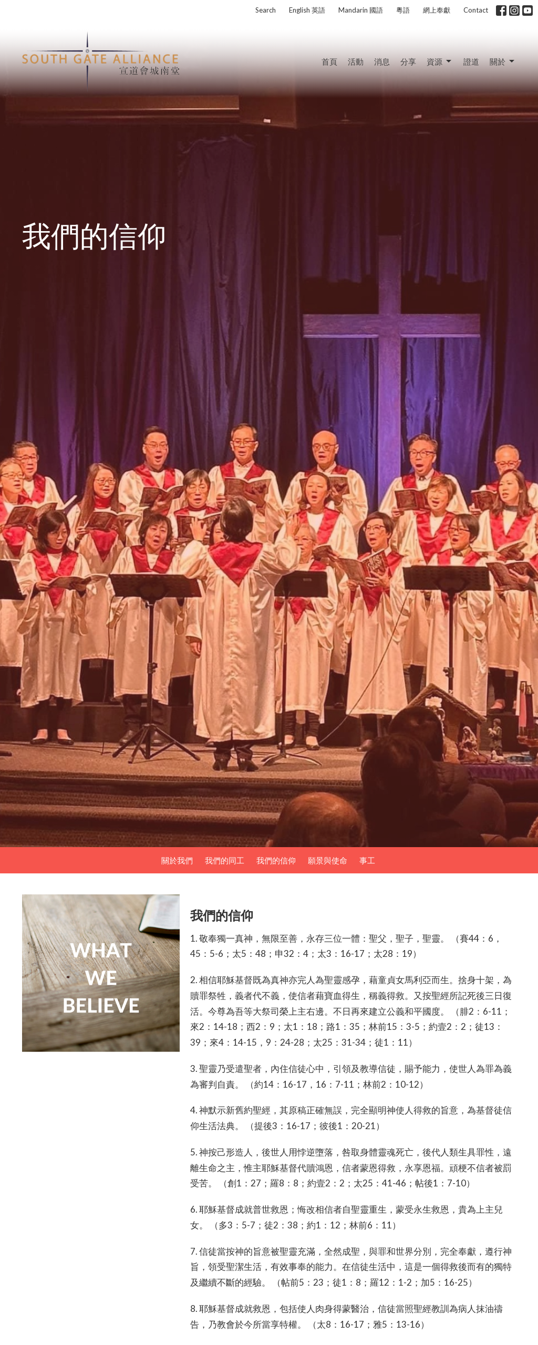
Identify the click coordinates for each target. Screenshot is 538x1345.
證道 (471, 61)
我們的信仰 (276, 860)
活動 (356, 61)
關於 (503, 61)
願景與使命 (327, 860)
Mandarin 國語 (360, 10)
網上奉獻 (436, 10)
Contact (475, 10)
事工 (367, 860)
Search (265, 10)
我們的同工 (224, 860)
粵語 (403, 10)
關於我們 (177, 860)
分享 (408, 61)
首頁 (329, 61)
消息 (382, 61)
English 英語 (307, 10)
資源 (440, 61)
